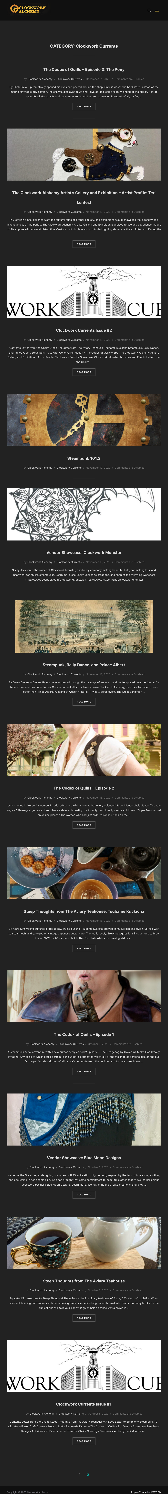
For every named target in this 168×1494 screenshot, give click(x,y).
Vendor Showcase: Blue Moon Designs (83, 1173)
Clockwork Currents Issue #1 (83, 1419)
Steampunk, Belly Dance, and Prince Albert (84, 670)
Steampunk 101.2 (84, 463)
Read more (86, 112)
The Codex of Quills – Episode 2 (84, 793)
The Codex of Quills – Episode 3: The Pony (84, 75)
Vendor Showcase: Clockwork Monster (84, 558)
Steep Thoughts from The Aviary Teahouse (84, 1296)
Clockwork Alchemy (40, 85)
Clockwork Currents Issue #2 (84, 335)
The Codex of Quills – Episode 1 (84, 1049)
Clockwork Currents (69, 85)
